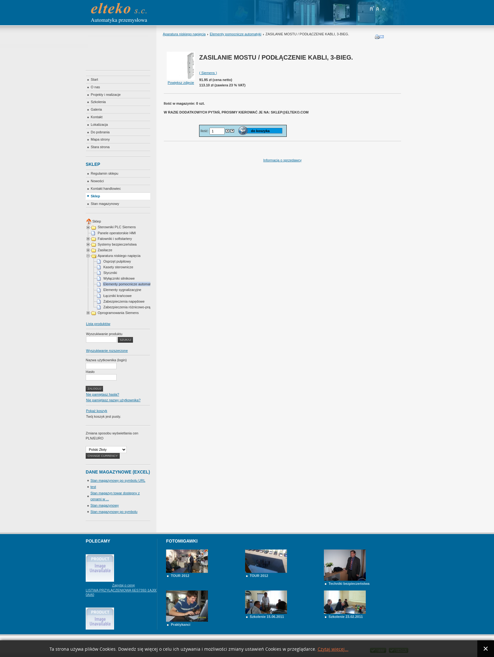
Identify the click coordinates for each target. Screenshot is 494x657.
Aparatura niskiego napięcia (184, 34)
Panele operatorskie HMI (117, 233)
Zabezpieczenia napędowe (124, 301)
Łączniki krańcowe (117, 296)
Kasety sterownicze (118, 267)
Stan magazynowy (104, 505)
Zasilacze (105, 250)
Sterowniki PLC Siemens (117, 227)
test (93, 487)
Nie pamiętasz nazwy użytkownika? (113, 400)
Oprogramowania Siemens (118, 313)
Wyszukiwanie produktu (104, 334)
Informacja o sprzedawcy (282, 160)
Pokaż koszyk (96, 411)
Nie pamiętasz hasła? (102, 394)
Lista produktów (98, 324)
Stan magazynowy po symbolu (113, 512)
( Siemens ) (208, 73)
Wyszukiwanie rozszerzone (107, 350)
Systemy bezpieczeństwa (117, 244)
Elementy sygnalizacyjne (122, 290)
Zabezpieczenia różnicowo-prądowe (130, 307)
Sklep (96, 221)
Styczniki (110, 273)
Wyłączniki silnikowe (119, 278)
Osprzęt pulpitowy (117, 261)
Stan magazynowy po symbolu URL (117, 480)
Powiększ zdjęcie (181, 80)
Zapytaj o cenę (123, 593)
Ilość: (205, 130)
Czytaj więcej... (333, 649)
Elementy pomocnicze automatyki (235, 34)
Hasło (90, 372)
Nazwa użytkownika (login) (106, 360)
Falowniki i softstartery (115, 239)
